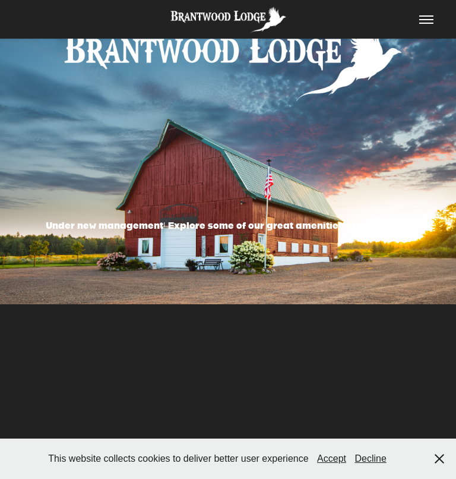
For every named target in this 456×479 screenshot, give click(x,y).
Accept (331, 458)
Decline (370, 458)
